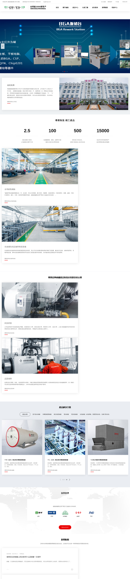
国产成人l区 (84, 565)
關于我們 (4, 505)
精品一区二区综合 (11, 572)
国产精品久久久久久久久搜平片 (114, 572)
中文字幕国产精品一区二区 (9, 576)
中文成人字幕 (56, 570)
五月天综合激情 (46, 570)
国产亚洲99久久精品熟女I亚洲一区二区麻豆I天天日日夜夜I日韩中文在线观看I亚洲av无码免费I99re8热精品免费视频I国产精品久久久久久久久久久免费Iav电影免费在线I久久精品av (57, 557)
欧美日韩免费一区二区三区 (14, 563)
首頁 (57, 7)
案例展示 (67, 517)
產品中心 (75, 7)
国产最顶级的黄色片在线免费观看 (73, 570)
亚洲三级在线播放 (57, 572)
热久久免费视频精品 (66, 561)
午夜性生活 (53, 566)
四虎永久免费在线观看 (60, 565)
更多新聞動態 (65, 454)
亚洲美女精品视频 (43, 566)
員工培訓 (4, 530)
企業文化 (4, 521)
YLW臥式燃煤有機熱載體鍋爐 (99, 332)
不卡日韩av (99, 561)
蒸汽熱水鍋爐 (36, 287)
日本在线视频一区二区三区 (61, 574)
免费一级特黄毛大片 (48, 576)
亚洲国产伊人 (10, 574)
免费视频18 (33, 572)
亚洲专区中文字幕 (97, 572)
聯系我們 (110, 1)
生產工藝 (85, 7)
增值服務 (109, 515)
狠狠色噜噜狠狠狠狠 (87, 561)
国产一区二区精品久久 (106, 565)
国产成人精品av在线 (77, 574)
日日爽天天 (22, 576)
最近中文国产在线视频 (121, 574)
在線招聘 (109, 517)
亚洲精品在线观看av (33, 576)
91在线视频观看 (107, 574)
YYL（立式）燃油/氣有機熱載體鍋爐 (58, 332)
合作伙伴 (67, 515)
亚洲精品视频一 (73, 565)
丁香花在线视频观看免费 (31, 561)
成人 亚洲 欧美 (93, 565)
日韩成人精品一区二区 (21, 566)
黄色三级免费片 (29, 563)
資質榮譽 (4, 519)
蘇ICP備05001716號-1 (54, 537)
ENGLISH (125, 1)
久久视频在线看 (28, 559)
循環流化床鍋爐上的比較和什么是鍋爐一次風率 (24, 430)
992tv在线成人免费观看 (12, 570)
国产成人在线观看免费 (119, 561)
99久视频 (124, 576)
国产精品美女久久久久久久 (112, 576)
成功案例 (95, 7)
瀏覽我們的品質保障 (74, 262)
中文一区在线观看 (32, 578)
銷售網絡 (4, 525)
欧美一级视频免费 (34, 570)
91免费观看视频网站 (73, 576)
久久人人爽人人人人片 (71, 572)
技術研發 (4, 523)
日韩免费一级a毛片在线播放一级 (68, 563)
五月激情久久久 (85, 563)
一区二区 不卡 (7, 568)
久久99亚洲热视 (37, 574)
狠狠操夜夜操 (95, 563)
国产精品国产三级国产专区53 (49, 561)
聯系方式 (109, 521)
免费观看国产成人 (86, 576)
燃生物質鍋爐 (57, 287)
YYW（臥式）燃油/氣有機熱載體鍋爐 (15, 332)
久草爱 (49, 565)
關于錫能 (66, 7)
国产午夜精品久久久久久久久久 (23, 568)
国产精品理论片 (85, 566)
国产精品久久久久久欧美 (93, 574)
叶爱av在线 (107, 561)
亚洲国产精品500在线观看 (107, 570)
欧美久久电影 (75, 566)
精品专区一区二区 (82, 559)
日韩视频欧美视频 (107, 559)
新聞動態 (105, 7)
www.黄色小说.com (44, 572)
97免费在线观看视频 (18, 578)
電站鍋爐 (66, 287)
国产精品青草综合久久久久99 (18, 565)
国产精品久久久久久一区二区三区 (55, 559)
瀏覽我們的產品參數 (9, 343)
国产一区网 (24, 570)
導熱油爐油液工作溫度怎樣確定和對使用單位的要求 (90, 430)
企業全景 (4, 517)
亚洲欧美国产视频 (94, 559)
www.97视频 (39, 563)
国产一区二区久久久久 (41, 568)
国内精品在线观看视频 (98, 568)
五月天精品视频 (17, 559)
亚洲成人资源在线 (64, 566)
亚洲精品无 (121, 570)
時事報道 (88, 515)
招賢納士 (16, 505)
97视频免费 (105, 563)
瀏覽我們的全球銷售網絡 (10, 194)
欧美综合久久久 (23, 572)
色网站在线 (71, 559)
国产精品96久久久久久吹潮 (37, 565)
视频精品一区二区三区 (75, 568)
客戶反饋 (109, 519)
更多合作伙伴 (65, 400)
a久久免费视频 (60, 576)
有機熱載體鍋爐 (47, 287)
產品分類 (25, 287)
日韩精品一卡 (97, 576)
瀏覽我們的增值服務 (81, 485)
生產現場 (46, 515)
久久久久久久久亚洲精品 (115, 568)
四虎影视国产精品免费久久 (59, 568)
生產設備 (46, 517)
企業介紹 (4, 515)
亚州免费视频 (39, 559)
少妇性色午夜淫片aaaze (23, 574)
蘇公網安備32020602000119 (74, 537)
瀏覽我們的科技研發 (9, 262)
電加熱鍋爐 (74, 287)
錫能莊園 (4, 527)
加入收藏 (103, 1)
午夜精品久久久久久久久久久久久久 (103, 566)
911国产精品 (48, 574)
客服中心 (114, 7)
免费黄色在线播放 (115, 563)
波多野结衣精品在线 (91, 570)
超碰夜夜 (77, 561)
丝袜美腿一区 (119, 565)
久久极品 (33, 566)
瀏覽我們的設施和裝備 (74, 194)
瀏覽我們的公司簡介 (12, 101)
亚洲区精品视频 (85, 572)
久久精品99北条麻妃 (50, 563)
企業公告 (88, 517)
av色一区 (87, 568)
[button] (127, 46)
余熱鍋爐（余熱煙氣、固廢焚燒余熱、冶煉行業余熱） (95, 287)
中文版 (117, 1)
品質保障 (46, 519)
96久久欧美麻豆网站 (15, 561)
